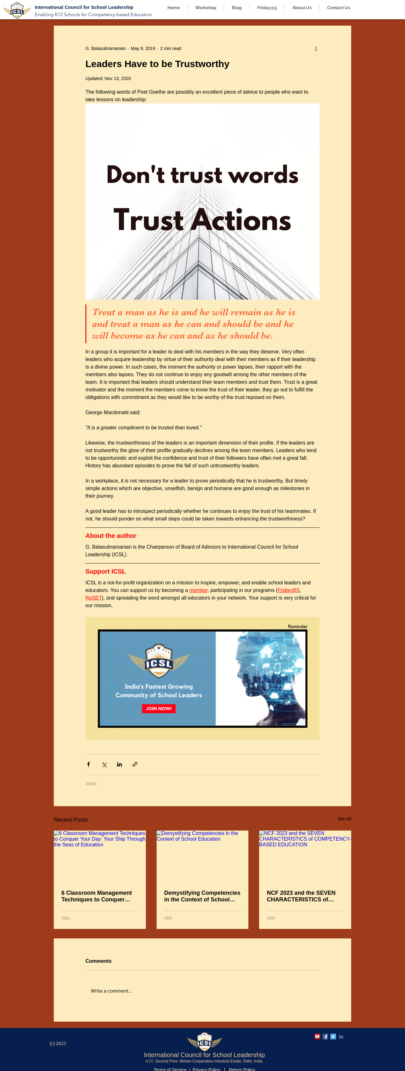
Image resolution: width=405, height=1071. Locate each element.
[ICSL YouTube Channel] (317, 1036)
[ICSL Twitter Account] (333, 1036)
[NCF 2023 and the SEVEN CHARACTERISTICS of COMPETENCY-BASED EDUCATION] (305, 856)
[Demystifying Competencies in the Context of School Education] (203, 856)
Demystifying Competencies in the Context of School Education (202, 896)
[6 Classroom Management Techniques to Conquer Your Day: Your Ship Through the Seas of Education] (100, 856)
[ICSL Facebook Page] (325, 1036)
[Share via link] (135, 764)
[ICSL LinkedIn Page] (341, 1036)
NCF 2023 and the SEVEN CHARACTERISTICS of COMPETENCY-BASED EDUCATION (301, 896)
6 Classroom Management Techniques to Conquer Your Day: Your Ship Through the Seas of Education (96, 896)
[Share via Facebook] (88, 764)
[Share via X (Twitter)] (104, 764)
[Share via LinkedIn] (119, 764)
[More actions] (316, 48)
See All (344, 818)
